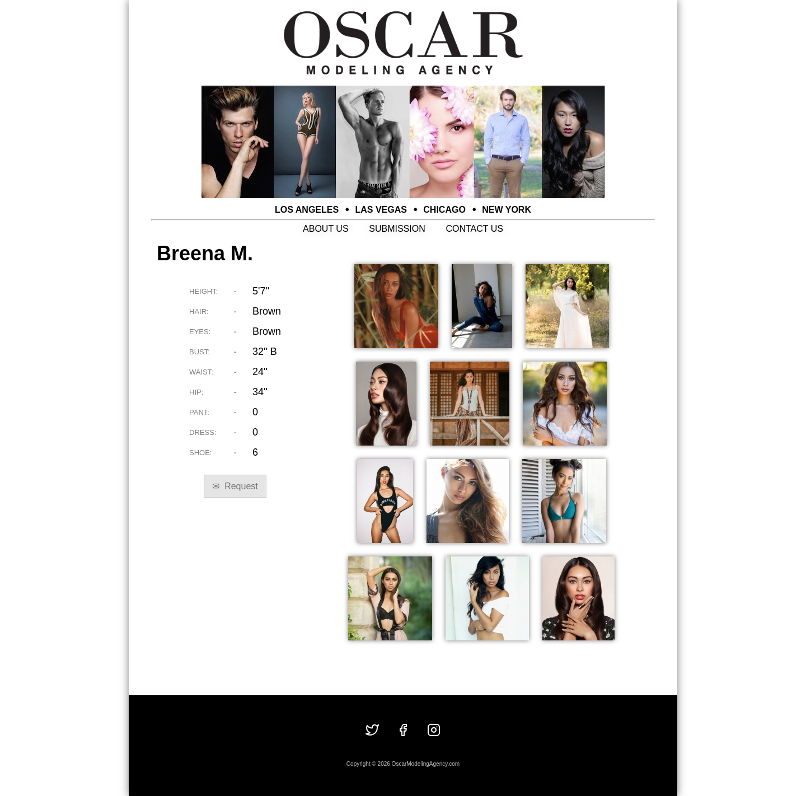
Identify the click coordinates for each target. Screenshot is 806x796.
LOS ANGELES (307, 209)
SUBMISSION (397, 228)
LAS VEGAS (381, 209)
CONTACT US (474, 228)
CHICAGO (444, 209)
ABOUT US (326, 228)
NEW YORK (506, 209)
